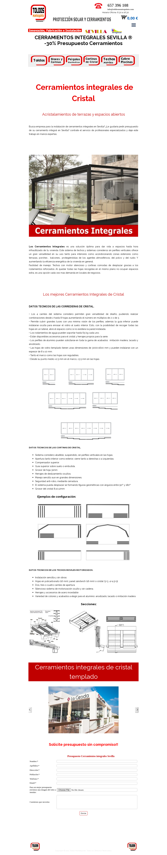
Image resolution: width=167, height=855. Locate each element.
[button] (98, 4)
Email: (33, 783)
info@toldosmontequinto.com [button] (120, 9)
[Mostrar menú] (133, 25)
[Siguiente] (137, 710)
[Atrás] (30, 710)
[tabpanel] (84, 60)
